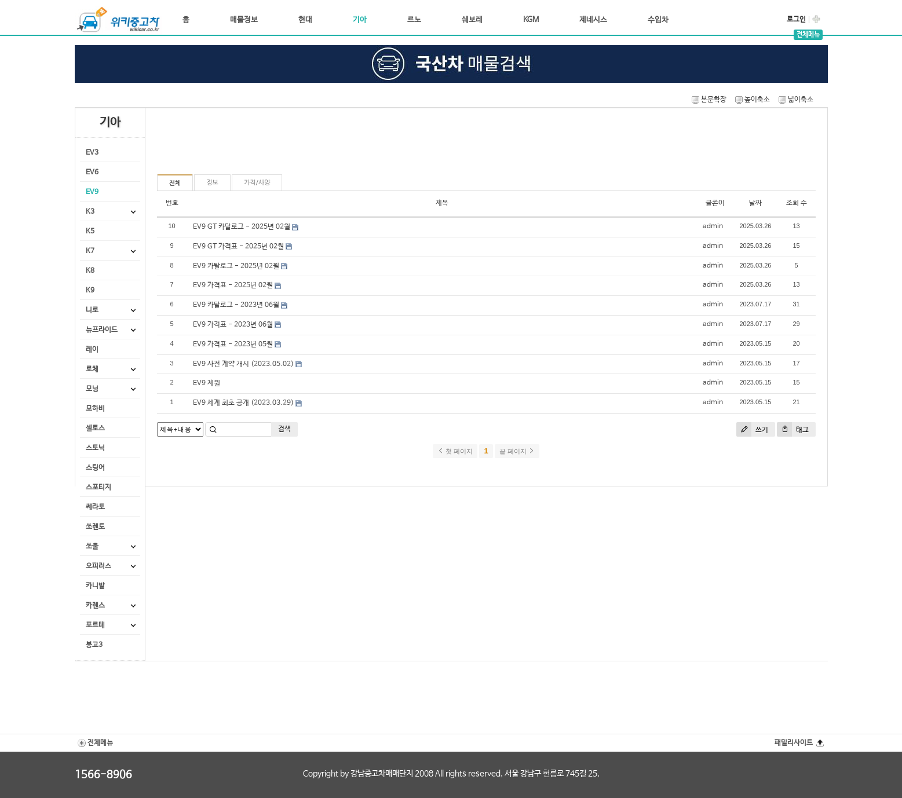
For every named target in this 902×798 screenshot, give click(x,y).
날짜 (755, 203)
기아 (360, 20)
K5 (90, 232)
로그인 (796, 20)
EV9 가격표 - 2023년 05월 (233, 345)
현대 (305, 20)
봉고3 (94, 645)
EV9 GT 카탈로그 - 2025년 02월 (241, 227)
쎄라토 (95, 507)
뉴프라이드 (102, 330)
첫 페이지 (455, 451)
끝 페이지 (517, 451)
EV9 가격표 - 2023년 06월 (233, 325)
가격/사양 (257, 183)
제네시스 (593, 20)
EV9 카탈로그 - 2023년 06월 (236, 305)
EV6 (92, 173)
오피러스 (98, 566)
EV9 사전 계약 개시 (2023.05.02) (243, 364)
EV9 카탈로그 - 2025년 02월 (236, 266)
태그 (793, 429)
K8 (90, 271)
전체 (175, 183)
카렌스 (95, 606)
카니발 (95, 586)
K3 (90, 212)
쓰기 (752, 429)
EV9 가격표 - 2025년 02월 (233, 285)
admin (713, 226)
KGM (531, 20)
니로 (92, 310)
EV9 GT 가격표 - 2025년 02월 (238, 247)
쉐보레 (472, 20)
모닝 (92, 389)
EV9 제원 (206, 383)
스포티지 (98, 488)
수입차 (658, 20)
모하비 (95, 409)
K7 (90, 251)
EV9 (92, 192)
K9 (90, 291)
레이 (92, 350)
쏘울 (92, 547)
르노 (414, 20)
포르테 (95, 625)
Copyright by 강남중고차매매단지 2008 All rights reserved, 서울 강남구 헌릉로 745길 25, (451, 773)
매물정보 (244, 20)
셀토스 (95, 428)
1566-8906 (103, 775)
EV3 (92, 153)
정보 (212, 183)
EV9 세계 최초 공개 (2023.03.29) (243, 403)
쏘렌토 (95, 527)
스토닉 (95, 448)
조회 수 (796, 203)
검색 (284, 429)
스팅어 (95, 468)
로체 (92, 369)
